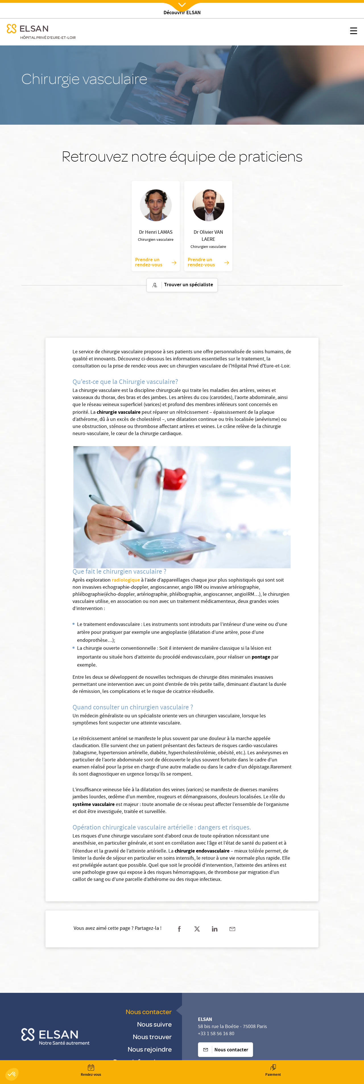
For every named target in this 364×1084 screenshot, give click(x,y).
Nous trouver (152, 1036)
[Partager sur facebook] (179, 928)
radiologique (126, 580)
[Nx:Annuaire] (91, 1070)
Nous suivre (154, 1024)
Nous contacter (149, 1011)
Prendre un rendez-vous (155, 263)
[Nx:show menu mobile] (353, 32)
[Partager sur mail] (232, 928)
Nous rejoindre (150, 1049)
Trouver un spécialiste (182, 285)
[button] (12, 1074)
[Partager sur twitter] (197, 928)
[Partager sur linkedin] (215, 928)
